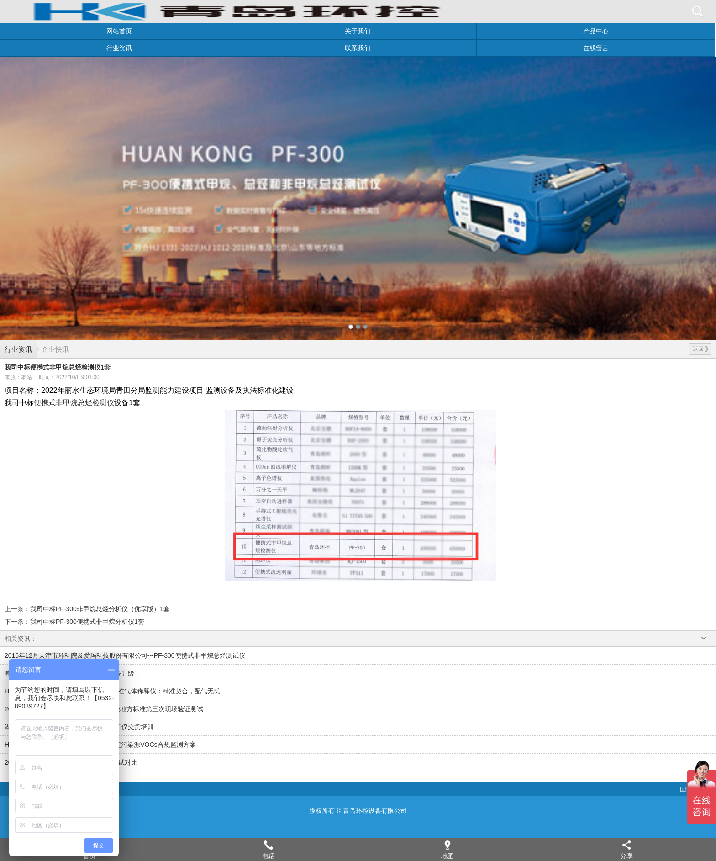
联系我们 (357, 48)
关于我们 (357, 31)
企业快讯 (55, 349)
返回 (701, 349)
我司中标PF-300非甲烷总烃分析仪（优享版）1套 (100, 609)
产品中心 (596, 31)
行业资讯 (119, 48)
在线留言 (596, 48)
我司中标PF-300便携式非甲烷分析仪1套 (87, 621)
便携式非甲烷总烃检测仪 (74, 403)
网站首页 (119, 31)
